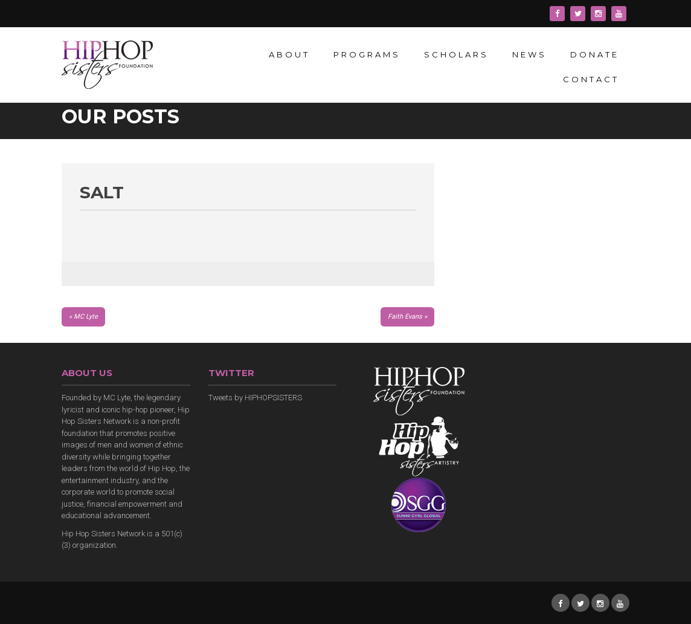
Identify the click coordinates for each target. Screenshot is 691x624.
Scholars (456, 54)
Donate (594, 54)
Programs (366, 54)
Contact (591, 79)
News (529, 54)
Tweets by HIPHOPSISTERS (255, 397)
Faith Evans (405, 316)
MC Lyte (86, 316)
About (289, 54)
